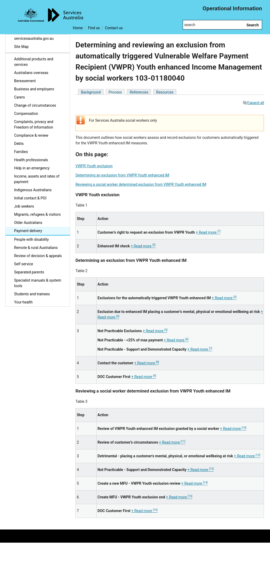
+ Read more (208, 232)
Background (90, 92)
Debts (18, 143)
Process (115, 92)
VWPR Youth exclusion (94, 166)
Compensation (26, 113)
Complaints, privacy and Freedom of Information (33, 124)
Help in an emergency (31, 168)
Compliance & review (31, 135)
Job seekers (24, 206)
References (139, 92)
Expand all (253, 103)
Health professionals (31, 160)
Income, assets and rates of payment (36, 179)
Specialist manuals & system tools (37, 283)
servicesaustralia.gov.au (34, 38)
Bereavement (25, 81)
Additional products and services (33, 62)
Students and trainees (32, 294)
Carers (19, 97)
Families (21, 152)
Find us (94, 28)
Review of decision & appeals (38, 256)
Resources (164, 92)
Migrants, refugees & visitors (37, 214)
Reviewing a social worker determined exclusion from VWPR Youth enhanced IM (140, 184)
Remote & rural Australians (35, 248)
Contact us (114, 28)
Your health (23, 302)
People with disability (31, 239)
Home (78, 28)
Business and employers (34, 89)
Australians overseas (31, 73)
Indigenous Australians (32, 190)
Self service (23, 264)
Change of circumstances (35, 105)
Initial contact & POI (30, 198)
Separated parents (29, 272)
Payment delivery (28, 231)
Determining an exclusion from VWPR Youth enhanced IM (122, 175)
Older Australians (28, 222)
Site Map (21, 47)
